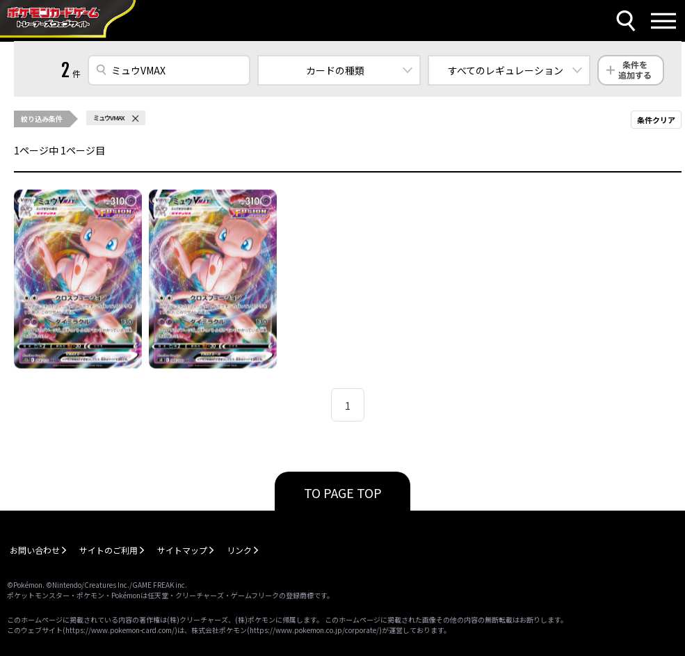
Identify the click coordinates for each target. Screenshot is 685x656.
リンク (239, 550)
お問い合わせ (35, 550)
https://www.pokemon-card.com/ (120, 630)
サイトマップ (182, 550)
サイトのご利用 (108, 550)
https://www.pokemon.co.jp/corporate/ (314, 630)
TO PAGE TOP (343, 492)
